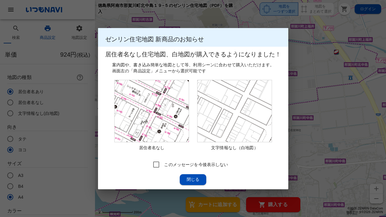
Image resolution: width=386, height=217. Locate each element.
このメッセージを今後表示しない (196, 164)
